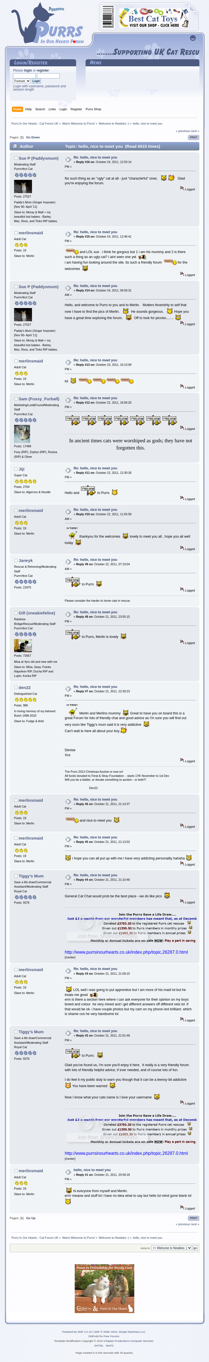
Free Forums (111, 1336)
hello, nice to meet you (92, 1170)
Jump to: (145, 1248)
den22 (25, 687)
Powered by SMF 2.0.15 (77, 1331)
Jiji (22, 469)
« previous (183, 131)
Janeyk (26, 560)
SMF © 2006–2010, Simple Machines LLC (119, 1331)
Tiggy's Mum (31, 876)
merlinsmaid (31, 232)
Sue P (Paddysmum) (38, 158)
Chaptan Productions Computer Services (129, 1340)
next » (195, 131)
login (28, 70)
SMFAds (94, 1336)
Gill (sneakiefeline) (37, 613)
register (43, 70)
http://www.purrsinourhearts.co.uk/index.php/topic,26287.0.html (126, 952)
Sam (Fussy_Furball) (39, 398)
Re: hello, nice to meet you (95, 157)
